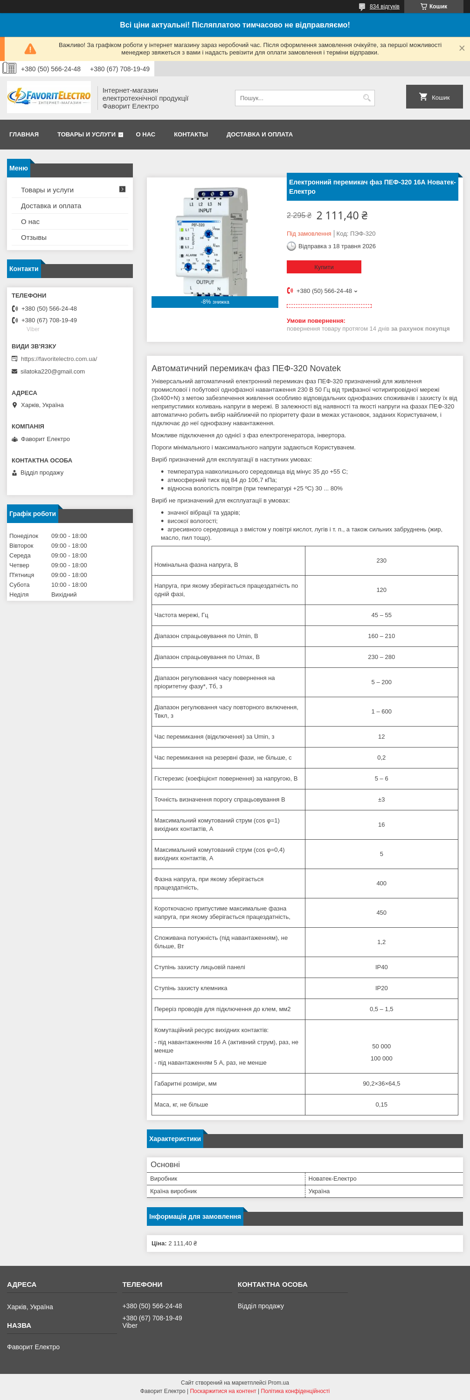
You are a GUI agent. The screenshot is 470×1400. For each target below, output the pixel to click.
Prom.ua (278, 1383)
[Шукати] (367, 98)
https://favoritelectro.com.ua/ (59, 358)
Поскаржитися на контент (223, 1391)
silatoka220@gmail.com (53, 371)
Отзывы (34, 237)
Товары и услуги (86, 134)
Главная (24, 134)
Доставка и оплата (260, 134)
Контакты (191, 134)
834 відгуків (385, 6)
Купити (324, 267)
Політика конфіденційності (295, 1391)
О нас (146, 134)
